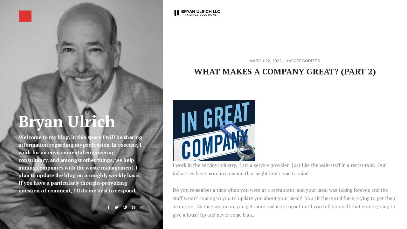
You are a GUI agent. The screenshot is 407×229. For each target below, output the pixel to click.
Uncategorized (303, 61)
